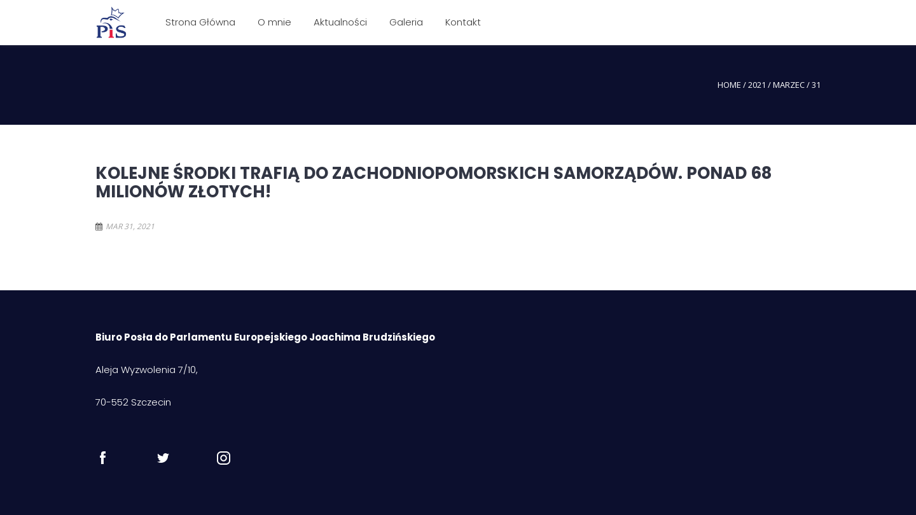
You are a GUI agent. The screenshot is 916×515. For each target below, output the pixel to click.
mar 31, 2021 (130, 226)
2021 (757, 84)
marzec (789, 84)
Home (729, 84)
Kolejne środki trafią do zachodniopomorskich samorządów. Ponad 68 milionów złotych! (433, 182)
